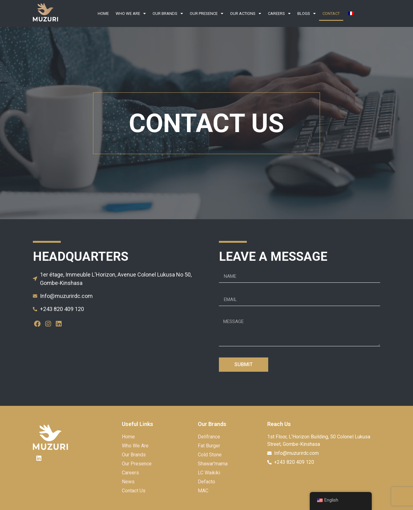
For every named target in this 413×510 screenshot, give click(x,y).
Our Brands (168, 13)
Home (103, 13)
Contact (331, 13)
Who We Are (131, 13)
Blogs (306, 13)
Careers (279, 13)
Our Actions (245, 13)
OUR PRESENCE (206, 13)
